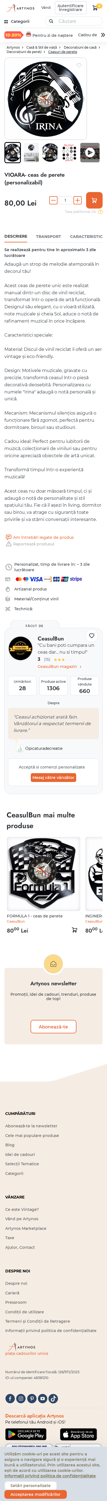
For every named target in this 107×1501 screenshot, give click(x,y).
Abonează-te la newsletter (31, 1125)
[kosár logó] (95, 7)
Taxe (9, 1237)
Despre (53, 703)
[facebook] (10, 1398)
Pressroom (16, 1302)
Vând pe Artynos (21, 1218)
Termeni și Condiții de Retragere (37, 1321)
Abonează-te (53, 1026)
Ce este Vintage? (22, 1209)
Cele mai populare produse (32, 1135)
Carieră (12, 1292)
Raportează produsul (29, 544)
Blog (10, 1144)
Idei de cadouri (20, 1154)
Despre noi (16, 1283)
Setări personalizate (30, 1485)
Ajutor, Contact (20, 1247)
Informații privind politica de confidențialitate (51, 1330)
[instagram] (21, 1398)
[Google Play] (25, 1434)
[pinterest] (32, 1398)
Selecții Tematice (22, 1163)
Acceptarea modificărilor (35, 1494)
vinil (54, 598)
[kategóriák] (17, 21)
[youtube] (42, 1398)
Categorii (14, 1173)
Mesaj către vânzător (53, 777)
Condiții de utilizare (24, 1311)
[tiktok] (53, 1398)
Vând (46, 7)
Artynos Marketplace (25, 1228)
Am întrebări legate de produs (39, 537)
